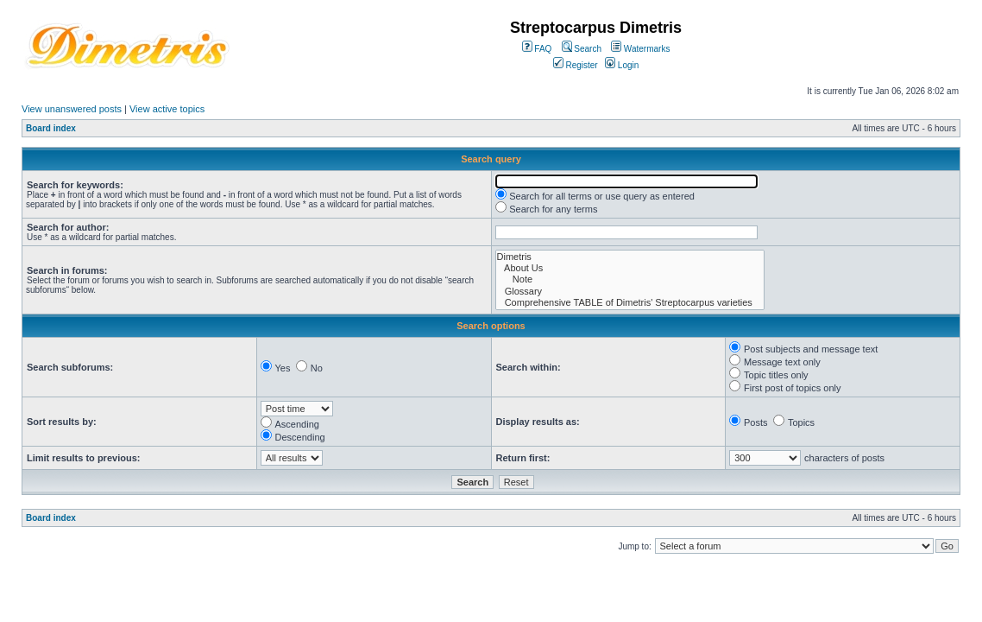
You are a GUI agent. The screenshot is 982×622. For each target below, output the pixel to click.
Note (630, 279)
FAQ (537, 49)
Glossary (630, 291)
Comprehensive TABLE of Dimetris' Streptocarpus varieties (630, 302)
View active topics (167, 109)
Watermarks (640, 49)
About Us (630, 268)
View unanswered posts (72, 109)
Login (622, 65)
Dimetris (630, 257)
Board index (51, 128)
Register (575, 65)
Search (581, 49)
